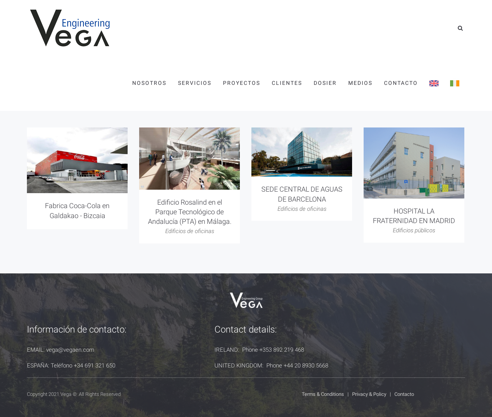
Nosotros (149, 83)
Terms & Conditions (323, 394)
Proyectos (241, 83)
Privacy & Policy (369, 394)
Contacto (401, 83)
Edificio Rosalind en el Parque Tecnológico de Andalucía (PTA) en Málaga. (189, 211)
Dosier (325, 83)
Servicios (194, 83)
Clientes (287, 83)
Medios (360, 83)
